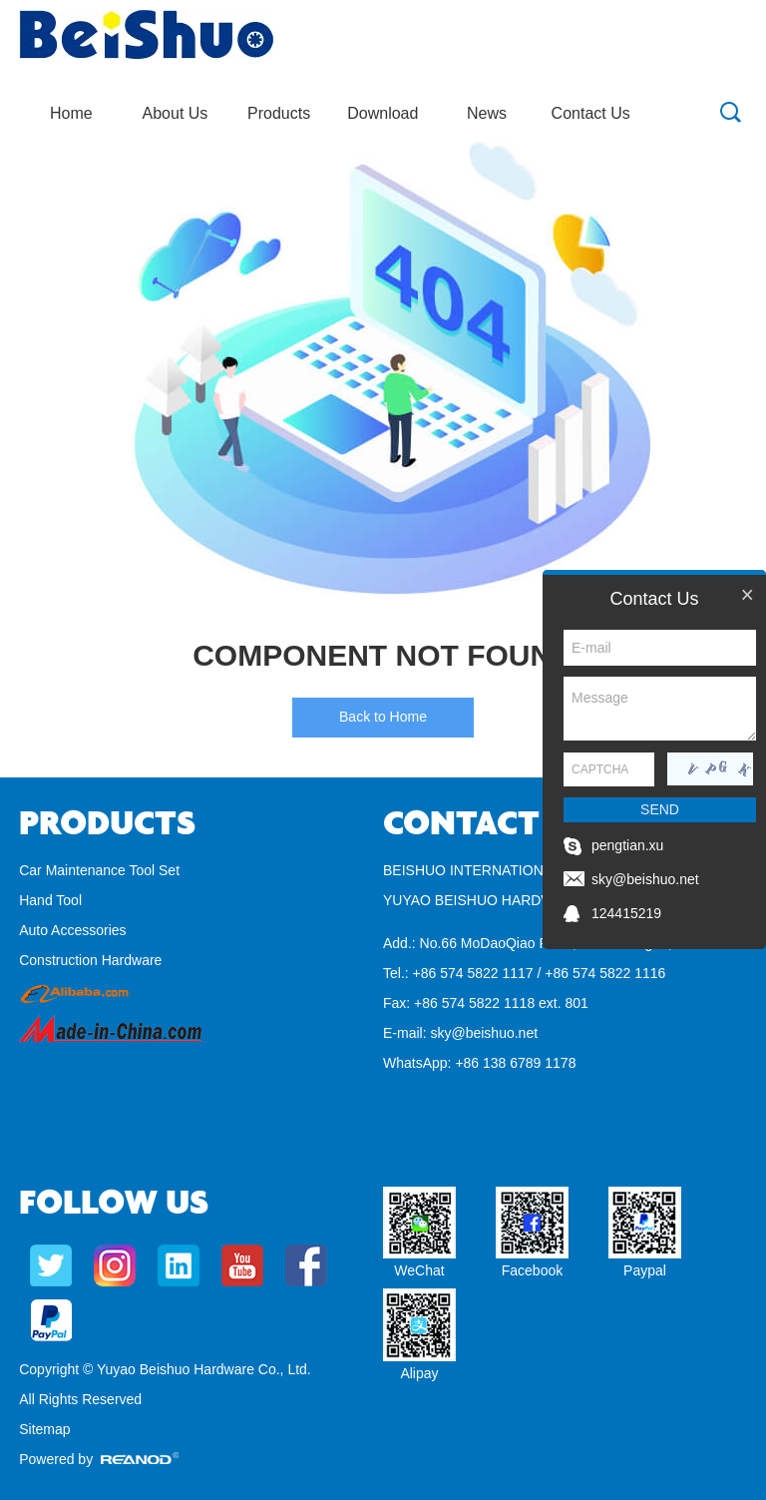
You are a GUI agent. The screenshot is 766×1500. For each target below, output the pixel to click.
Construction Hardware (90, 960)
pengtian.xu (627, 845)
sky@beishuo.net (484, 1033)
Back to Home (383, 717)
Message (660, 709)
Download (382, 113)
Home (71, 113)
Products (278, 113)
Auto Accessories (72, 930)
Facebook (532, 1270)
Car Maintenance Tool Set (99, 870)
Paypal (644, 1270)
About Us (175, 113)
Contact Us (591, 113)
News (487, 113)
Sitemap (44, 1429)
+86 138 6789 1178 (515, 1063)
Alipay (419, 1373)
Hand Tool (50, 900)
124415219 (626, 913)
